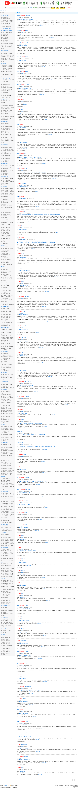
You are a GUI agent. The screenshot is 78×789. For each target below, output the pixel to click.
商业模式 (2, 108)
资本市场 (7, 146)
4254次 (23, 509)
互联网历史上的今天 (4, 304)
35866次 (23, 250)
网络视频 (2, 209)
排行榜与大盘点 (8, 97)
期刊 (53, 4)
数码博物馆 (3, 69)
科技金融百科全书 (10, 150)
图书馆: (41, 4)
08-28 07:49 (29, 227)
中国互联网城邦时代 (23, 678)
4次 (19, 729)
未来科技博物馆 (9, 71)
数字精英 (8, 51)
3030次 (23, 348)
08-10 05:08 (29, 255)
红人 (63, 1)
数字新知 (12, 55)
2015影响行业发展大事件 (24, 15)
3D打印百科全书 (4, 530)
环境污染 (2, 181)
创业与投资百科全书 (4, 99)
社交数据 (20, 225)
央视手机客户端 (33, 199)
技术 (32, 1)
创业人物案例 (3, 110)
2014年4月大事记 (22, 56)
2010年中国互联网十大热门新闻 (25, 736)
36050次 (23, 207)
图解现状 (20, 409)
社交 (44, 2)
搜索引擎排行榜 (4, 174)
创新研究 (2, 113)
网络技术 (7, 494)
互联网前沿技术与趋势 (5, 303)
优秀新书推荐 (3, 51)
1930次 (23, 613)
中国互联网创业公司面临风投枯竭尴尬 (34, 423)
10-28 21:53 (29, 339)
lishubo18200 (23, 198)
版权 (8, 550)
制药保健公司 (3, 465)
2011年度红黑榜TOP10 (23, 489)
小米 (7, 413)
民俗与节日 (7, 435)
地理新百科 (8, 653)
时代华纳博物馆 (4, 404)
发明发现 (7, 429)
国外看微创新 (21, 454)
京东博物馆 (10, 404)
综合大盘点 (11, 304)
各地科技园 (10, 72)
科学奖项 (2, 435)
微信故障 (38, 199)
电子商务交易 (26, 242)
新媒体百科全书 (4, 500)
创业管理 (7, 116)
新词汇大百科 (3, 56)
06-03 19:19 (29, 101)
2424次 (23, 601)
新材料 (10, 527)
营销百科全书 (9, 87)
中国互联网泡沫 (22, 597)
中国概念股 (11, 105)
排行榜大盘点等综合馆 (5, 243)
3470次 (23, 485)
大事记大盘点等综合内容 (5, 325)
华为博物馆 (8, 414)
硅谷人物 (7, 374)
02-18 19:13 (29, 141)
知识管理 (2, 540)
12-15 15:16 (29, 526)
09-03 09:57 (29, 368)
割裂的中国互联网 (22, 127)
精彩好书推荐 (3, 45)
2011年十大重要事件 (23, 477)
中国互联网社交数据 (23, 229)
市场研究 (2, 534)
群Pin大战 (45, 434)
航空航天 (11, 429)
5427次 (23, 439)
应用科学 (2, 626)
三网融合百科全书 (4, 199)
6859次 (23, 38)
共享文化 (6, 552)
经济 (50, 4)
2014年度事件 (3, 46)
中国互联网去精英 (22, 370)
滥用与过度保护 (10, 556)
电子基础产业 (8, 481)
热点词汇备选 (3, 24)
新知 (48, 3)
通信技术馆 (7, 240)
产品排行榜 (3, 584)
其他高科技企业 (4, 474)
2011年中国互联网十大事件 (24, 516)
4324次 (23, 278)
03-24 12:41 (29, 444)
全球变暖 (2, 180)
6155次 (23, 322)
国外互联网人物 (4, 450)
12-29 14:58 (29, 155)
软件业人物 (8, 452)
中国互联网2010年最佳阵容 (24, 748)
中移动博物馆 (8, 418)
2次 (19, 150)
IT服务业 (8, 488)
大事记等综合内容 (4, 298)
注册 (31, 7)
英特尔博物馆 (3, 394)
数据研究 (7, 542)
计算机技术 (7, 493)
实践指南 (7, 107)
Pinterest (20, 434)
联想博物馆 (3, 414)
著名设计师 (7, 449)
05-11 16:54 (29, 607)
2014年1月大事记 (22, 71)
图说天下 (12, 613)
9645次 (23, 694)
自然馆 (2, 426)
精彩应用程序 (7, 236)
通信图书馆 (3, 241)
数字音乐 (10, 205)
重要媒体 (2, 97)
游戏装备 (2, 261)
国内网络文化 (7, 567)
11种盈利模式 (21, 337)
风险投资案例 (9, 110)
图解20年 (20, 99)
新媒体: (41, 2)
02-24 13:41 (29, 126)
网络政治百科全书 (4, 43)
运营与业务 (3, 232)
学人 (66, 4)
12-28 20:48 (29, 313)
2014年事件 (3, 235)
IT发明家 (2, 446)
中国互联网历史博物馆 (5, 306)
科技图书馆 (3, 562)
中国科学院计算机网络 (26, 214)
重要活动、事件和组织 (5, 140)
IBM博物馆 (9, 394)
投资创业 (12, 539)
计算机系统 (3, 494)
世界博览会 (10, 426)
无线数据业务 (21, 241)
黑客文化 (7, 217)
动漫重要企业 (3, 278)
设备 (1, 622)
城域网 (68, 241)
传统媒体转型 (11, 504)
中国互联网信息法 (51, 214)
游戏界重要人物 (8, 246)
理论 (4, 560)
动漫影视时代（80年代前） (6, 271)
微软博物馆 (3, 391)
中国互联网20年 (22, 113)
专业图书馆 (10, 93)
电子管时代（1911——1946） (6, 334)
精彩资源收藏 (3, 612)
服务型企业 (10, 468)
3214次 (23, 636)
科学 (29, 2)
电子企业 (7, 462)
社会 (61, 1)
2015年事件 (9, 46)
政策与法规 (3, 484)
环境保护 (2, 178)
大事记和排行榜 (4, 377)
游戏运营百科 (3, 256)
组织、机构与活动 (4, 118)
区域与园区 (12, 116)
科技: (24, 1)
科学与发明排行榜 (4, 583)
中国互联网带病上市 (23, 771)
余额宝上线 (43, 199)
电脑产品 (2, 496)
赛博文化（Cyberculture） (6, 132)
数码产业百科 (3, 488)
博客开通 (45, 214)
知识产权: (57, 4)
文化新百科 (3, 642)
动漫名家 (9, 275)
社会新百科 (3, 639)
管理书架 (7, 571)
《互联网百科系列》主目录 (6, 28)
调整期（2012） (4, 295)
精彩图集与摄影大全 (4, 607)
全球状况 (2, 193)
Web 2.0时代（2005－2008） (6, 292)
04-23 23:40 (29, 421)
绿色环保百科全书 (4, 176)
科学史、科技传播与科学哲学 (6, 428)
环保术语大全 (7, 183)
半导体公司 (9, 463)
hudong (17, 785)
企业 (29, 1)
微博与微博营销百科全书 (5, 86)
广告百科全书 (3, 90)
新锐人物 (7, 55)
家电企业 (2, 462)
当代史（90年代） (4, 359)
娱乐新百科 (3, 651)
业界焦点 (2, 155)
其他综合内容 (7, 158)
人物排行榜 (3, 591)
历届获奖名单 (3, 580)
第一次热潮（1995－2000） (6, 288)
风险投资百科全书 (4, 105)
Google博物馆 (3, 393)
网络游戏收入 (58, 214)
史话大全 (2, 588)
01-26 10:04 (29, 479)
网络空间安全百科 (4, 38)
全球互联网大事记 (4, 287)
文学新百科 (8, 651)
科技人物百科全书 (4, 442)
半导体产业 (7, 486)
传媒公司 (12, 501)
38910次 (23, 307)
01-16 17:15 (29, 491)
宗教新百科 (8, 643)
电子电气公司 (3, 463)
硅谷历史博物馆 (4, 372)
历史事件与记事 (9, 384)
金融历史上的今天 (4, 161)
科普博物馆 (3, 424)
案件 (1, 560)
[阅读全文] (40, 25)
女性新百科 (3, 648)
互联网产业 (3, 478)
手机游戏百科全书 (4, 253)
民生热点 (12, 435)
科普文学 (2, 437)
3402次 (23, 532)
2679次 (23, 378)
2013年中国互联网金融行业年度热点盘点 (38, 172)
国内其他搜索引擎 (4, 168)
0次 (19, 38)
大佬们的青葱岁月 (22, 266)
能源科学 (2, 625)
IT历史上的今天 (4, 65)
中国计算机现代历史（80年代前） (7, 356)
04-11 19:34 (29, 433)
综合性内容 (11, 43)
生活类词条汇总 (10, 24)
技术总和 (2, 23)
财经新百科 (8, 642)
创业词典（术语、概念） (5, 111)
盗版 (61, 4)
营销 (46, 1)
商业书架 (2, 571)
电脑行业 (12, 486)
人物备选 (2, 74)
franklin (22, 44)
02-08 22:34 (29, 653)
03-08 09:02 (29, 618)
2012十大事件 (21, 311)
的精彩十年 (21, 570)
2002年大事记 (21, 237)
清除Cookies (60, 787)
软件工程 (2, 623)
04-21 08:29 (29, 111)
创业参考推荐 (11, 118)
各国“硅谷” (3, 379)
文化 (44, 4)
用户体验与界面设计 (4, 535)
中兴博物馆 (3, 416)
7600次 (23, 53)
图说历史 (7, 387)
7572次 (23, 334)
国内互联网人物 (4, 444)
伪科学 (11, 437)
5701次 (23, 648)
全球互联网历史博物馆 (5, 284)
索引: (24, 4)
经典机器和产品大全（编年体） (7, 329)
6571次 (23, 660)
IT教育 (12, 484)
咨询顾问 (2, 539)
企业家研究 (3, 107)
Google (10, 165)
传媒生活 (7, 514)
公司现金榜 (21, 558)
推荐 (29, 4)
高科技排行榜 (3, 589)
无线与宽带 (8, 232)
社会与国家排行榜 (4, 598)
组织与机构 (9, 95)
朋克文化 (2, 134)
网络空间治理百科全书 (5, 40)
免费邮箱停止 (44, 241)
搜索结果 (6, 10)
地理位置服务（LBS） (5, 196)
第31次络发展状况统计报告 (24, 296)
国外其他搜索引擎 (4, 170)
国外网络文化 (3, 563)
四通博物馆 (11, 413)
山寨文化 (7, 137)
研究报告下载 (3, 58)
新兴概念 (11, 503)
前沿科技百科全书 (4, 524)
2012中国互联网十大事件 (24, 314)
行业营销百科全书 (4, 92)
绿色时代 (7, 181)
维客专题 (10, 636)
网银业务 (56, 241)
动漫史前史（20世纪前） (5, 267)
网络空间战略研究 (4, 34)
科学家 (37, 2)
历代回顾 (7, 262)
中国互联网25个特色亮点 (23, 285)
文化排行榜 (3, 602)
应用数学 (2, 620)
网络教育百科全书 (4, 205)
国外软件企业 (9, 473)
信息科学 (12, 619)
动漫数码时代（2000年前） (6, 272)
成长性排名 (21, 466)
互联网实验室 (3, 532)
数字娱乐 (2, 207)
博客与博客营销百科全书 (5, 84)
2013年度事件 (9, 45)
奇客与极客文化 (8, 134)
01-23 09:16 (29, 676)
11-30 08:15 (29, 185)
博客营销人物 (9, 90)
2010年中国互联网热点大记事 (24, 759)
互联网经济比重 (20, 442)
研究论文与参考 (8, 128)
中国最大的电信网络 (37, 241)
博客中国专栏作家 (4, 636)
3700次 (23, 165)
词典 (34, 3)
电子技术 (12, 493)
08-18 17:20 (33, 239)
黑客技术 (8, 214)
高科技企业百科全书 (4, 458)
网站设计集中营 (4, 610)
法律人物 (2, 555)
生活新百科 (8, 650)
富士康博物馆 (8, 408)
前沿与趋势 (7, 191)
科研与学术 (3, 367)
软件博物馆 (8, 69)
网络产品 (7, 496)
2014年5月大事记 (22, 42)
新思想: (41, 3)
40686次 (23, 451)
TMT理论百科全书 (4, 617)
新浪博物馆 (10, 411)
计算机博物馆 (3, 66)
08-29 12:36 (29, 584)
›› (75, 780)
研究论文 (10, 552)
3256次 (23, 567)
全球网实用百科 (4, 537)
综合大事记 (8, 603)
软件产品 (11, 496)
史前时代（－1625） (5, 330)
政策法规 (2, 233)
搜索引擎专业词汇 (4, 171)
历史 (27, 3)
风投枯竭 (20, 419)
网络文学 (7, 131)
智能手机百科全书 (10, 225)
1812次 (23, 27)
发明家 (2, 432)
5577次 (23, 393)
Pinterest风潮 (19, 431)
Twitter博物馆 (3, 400)
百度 (13, 165)
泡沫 (20, 593)
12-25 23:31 (29, 170)
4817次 (23, 179)
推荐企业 (9, 419)
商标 (10, 550)
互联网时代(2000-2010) (5, 341)
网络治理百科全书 (4, 125)
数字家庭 (12, 191)
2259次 (23, 683)
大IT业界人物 (10, 450)
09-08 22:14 (33, 198)
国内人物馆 (8, 229)
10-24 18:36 (30, 44)
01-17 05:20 (29, 298)
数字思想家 (10, 53)
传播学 (53, 2)
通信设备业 (3, 480)
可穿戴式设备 (3, 225)
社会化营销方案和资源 (5, 81)
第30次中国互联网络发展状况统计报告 (26, 385)
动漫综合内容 (3, 280)
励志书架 (7, 573)
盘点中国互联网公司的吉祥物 (24, 504)
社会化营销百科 (4, 79)
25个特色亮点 (21, 281)
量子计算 (2, 529)
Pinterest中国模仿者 (39, 434)
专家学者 (11, 453)
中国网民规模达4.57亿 (38, 690)
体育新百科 (3, 650)
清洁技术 (11, 178)
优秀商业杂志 (9, 563)
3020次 (23, 741)
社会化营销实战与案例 (5, 83)
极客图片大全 (10, 610)
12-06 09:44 (29, 537)
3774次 (23, 193)
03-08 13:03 (29, 456)
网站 (44, 3)
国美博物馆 (3, 407)
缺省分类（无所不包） (5, 15)
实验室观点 (9, 630)
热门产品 (7, 498)
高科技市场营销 (9, 483)
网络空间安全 (3, 214)
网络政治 (2, 126)
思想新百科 (8, 639)
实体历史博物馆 (4, 72)
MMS (18, 242)
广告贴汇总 (3, 26)
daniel (22, 32)
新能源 (6, 527)
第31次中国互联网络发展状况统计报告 (26, 299)
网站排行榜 (7, 588)
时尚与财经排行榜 (10, 589)
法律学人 (11, 553)
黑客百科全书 (3, 211)
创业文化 (2, 137)
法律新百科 (3, 645)
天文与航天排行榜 (4, 581)
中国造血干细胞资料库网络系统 (42, 242)
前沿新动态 (11, 59)
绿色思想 (2, 183)
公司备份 (9, 474)
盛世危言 (20, 535)
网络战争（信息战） (4, 37)
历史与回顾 (7, 511)
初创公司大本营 (4, 114)
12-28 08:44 (29, 514)
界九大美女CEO (22, 616)
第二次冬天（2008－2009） (6, 316)
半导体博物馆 (3, 68)
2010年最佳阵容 (22, 744)
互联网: (41, 1)
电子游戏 (7, 250)
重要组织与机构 (10, 558)
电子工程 (10, 622)
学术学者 (7, 113)
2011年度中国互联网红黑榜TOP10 (25, 492)
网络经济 (2, 545)
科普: (24, 2)
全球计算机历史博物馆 (5, 327)
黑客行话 (2, 217)
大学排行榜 (8, 594)
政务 (48, 1)
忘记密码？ (35, 7)
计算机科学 (3, 619)
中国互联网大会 (33, 242)
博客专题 (2, 637)
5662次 (23, 68)
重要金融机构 (7, 155)
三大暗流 (20, 628)
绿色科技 (7, 178)
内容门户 (2, 191)
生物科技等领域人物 (4, 453)
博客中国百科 (3, 634)
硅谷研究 (2, 376)
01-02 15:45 (29, 723)
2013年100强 (21, 153)
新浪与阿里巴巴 (49, 199)
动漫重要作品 (3, 277)
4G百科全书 (3, 224)
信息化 (6, 209)
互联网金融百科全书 (4, 144)
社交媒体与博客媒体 (4, 503)
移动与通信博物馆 (4, 221)
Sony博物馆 (3, 402)
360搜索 (2, 167)
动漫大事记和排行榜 (4, 282)
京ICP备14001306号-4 (73, 785)
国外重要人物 (3, 550)
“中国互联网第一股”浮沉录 (32, 550)
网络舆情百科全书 (4, 35)
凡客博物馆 (8, 405)
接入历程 (20, 139)
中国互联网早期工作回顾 (23, 186)
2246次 (23, 764)
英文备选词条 (3, 20)
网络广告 (2, 188)
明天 (22, 433)
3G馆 (37, 3)
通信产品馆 (8, 238)
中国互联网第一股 (22, 550)
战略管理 (2, 543)
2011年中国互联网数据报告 (24, 527)
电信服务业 (3, 481)
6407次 (23, 150)
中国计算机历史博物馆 (5, 351)
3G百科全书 (8, 224)
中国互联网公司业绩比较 (23, 643)
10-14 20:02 (30, 73)
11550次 (23, 263)
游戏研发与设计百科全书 (5, 254)
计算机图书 (3, 568)
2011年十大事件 (22, 512)
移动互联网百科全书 (4, 222)
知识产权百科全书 (4, 547)
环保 (70, 3)
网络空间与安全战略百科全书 (6, 30)
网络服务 (7, 190)
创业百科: (57, 2)
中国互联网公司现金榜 (23, 562)
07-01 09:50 (29, 398)
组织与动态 (12, 181)
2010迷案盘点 (21, 698)
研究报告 (2, 301)
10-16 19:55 (30, 58)
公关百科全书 (3, 89)
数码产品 (2, 498)
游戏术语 (7, 248)
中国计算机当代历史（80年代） (7, 358)
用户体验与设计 (8, 565)
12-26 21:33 (29, 327)
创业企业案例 (7, 108)
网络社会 (2, 123)
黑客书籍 (9, 215)
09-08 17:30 (29, 572)
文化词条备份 (8, 26)
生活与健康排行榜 (9, 602)
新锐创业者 (3, 102)
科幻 (32, 2)
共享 (63, 4)
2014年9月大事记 (22, 30)
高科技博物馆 (3, 63)
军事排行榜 (11, 583)
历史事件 (2, 374)
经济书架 (7, 570)
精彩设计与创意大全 (4, 609)
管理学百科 (3, 640)
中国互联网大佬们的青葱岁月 (24, 270)
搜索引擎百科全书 (4, 163)
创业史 (70, 2)
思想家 (53, 3)
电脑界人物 (3, 452)
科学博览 (2, 429)
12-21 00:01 (29, 758)
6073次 (23, 96)
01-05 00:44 (29, 711)
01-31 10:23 (29, 468)
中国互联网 (21, 34)
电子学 (11, 620)
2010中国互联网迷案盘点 (24, 701)
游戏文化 (2, 248)
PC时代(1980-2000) (4, 340)
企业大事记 (3, 421)
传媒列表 (12, 512)
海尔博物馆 (3, 410)
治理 (68, 1)
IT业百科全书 (3, 476)
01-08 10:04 (29, 700)
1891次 (23, 578)
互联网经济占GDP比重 (39, 446)
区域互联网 (12, 193)
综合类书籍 (3, 576)
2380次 (23, 497)
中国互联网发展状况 (29, 241)
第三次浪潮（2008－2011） (6, 293)
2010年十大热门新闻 (23, 732)
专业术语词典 (3, 95)
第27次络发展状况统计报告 (24, 686)
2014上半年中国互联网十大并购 (25, 88)
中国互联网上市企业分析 (23, 329)
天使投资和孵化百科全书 (5, 104)
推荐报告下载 (3, 632)
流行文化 (10, 135)
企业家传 (2, 570)
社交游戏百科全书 (4, 251)
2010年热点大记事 (22, 756)
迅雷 (32, 214)
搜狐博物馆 (3, 413)
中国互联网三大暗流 (23, 632)
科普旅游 (7, 437)
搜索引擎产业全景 (4, 165)
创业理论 (12, 107)
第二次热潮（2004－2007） (6, 314)
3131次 (23, 363)
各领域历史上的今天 (9, 74)
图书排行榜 (8, 591)
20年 (20, 109)
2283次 (23, 706)
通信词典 (2, 240)
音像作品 (2, 567)
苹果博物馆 (8, 391)
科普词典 (2, 439)
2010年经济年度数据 (23, 651)
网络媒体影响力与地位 (38, 214)
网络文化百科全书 (4, 121)
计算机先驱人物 (10, 346)
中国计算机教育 (7, 366)
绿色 (63, 3)
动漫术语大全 (9, 278)
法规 (68, 4)
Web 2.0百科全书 (4, 204)
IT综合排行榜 (3, 592)
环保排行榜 (3, 184)
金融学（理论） (4, 152)
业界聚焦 (2, 259)
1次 (19, 27)
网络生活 (7, 123)
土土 (22, 17)
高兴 (22, 86)
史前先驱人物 (3, 346)
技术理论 (9, 625)
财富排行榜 (9, 592)
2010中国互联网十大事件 (24, 713)
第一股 (20, 547)
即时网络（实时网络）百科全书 (7, 194)
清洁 (61, 3)
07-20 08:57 (29, 383)
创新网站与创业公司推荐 (5, 100)
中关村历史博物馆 (4, 381)
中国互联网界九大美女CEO (24, 620)
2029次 (23, 543)
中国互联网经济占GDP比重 (50, 446)
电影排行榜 (11, 598)
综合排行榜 (3, 600)
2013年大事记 (21, 196)
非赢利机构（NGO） (8, 139)
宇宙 (34, 2)
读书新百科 (3, 654)
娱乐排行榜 (8, 595)
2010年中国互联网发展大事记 (24, 608)
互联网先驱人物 (4, 299)
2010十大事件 (21, 709)
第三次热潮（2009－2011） (6, 317)
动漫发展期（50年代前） (5, 269)
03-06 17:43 (29, 630)
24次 (19, 81)
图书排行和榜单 (9, 576)
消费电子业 (8, 480)
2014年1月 (21, 75)
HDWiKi (6, 785)
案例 (68, 2)
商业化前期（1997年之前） (6, 308)
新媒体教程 (3, 501)
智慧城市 (2, 190)
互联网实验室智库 (4, 628)
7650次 (24, 81)
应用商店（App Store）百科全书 (7, 201)
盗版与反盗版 (6, 549)
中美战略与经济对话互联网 (24, 199)
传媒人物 (9, 444)
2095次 (23, 671)
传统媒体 (2, 511)
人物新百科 (3, 646)
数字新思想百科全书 (4, 50)
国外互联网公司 (4, 460)
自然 (27, 2)
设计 (6, 625)
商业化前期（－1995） (5, 285)
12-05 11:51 (30, 32)
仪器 (4, 622)
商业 (46, 4)
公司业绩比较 (21, 640)
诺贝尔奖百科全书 (4, 434)
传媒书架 (11, 573)
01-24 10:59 (29, 665)
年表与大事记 (3, 440)
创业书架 (2, 573)
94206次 (23, 120)
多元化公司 (7, 467)
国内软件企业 (3, 473)
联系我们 (66, 787)
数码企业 (9, 460)
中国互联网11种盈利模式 (23, 341)
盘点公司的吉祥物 (22, 500)
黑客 (66, 1)
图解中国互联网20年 (23, 103)
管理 (48, 4)
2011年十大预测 (22, 663)
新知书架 (2, 565)
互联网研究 (7, 539)
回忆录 (2, 366)
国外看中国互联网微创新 (23, 458)
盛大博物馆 (3, 418)
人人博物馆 (3, 405)
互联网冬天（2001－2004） (6, 290)
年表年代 (11, 21)
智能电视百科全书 (4, 519)
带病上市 (20, 767)
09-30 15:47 (29, 560)
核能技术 (2, 527)
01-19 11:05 (29, 688)
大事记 (2, 76)
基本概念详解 (7, 23)
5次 (19, 250)
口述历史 (12, 387)
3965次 (23, 625)
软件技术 (2, 493)
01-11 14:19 (29, 502)
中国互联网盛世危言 (23, 539)
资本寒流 (20, 582)
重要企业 (11, 248)
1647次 (23, 474)
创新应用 (2, 61)
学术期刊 (2, 574)
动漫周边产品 (9, 277)
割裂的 (20, 124)
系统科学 (7, 619)
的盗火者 (20, 352)
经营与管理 (3, 514)
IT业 (34, 1)
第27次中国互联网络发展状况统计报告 (26, 690)
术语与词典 (8, 478)
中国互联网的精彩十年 (23, 574)
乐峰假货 (54, 199)
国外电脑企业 (3, 471)
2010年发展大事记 (22, 605)
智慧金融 (2, 146)
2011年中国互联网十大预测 (24, 666)
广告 (44, 1)
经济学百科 (8, 640)
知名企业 (2, 467)
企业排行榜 (3, 422)
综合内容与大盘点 (4, 219)
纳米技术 (2, 525)
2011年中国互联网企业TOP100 (25, 400)
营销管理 (9, 537)
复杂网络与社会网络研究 (5, 129)
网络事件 (2, 128)
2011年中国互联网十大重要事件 (25, 481)
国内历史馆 (8, 227)
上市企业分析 (21, 325)
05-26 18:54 (29, 595)
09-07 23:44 (33, 213)
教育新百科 (8, 646)
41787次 (23, 106)
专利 (1, 549)
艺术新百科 (3, 653)
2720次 (23, 520)
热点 (34, 4)
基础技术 (12, 494)
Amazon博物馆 (10, 397)
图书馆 (5, 426)
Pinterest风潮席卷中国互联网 (28, 434)
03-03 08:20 (29, 642)
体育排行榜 (8, 584)
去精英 (20, 366)
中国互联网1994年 (22, 257)
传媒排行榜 (3, 595)
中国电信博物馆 (4, 419)
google (53, 1)
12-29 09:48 (29, 746)
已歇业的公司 (3, 348)
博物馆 (4, 431)
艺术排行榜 (11, 581)
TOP (70, 787)
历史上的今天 (10, 65)
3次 (19, 68)
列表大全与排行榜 (4, 456)
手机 (32, 3)
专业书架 (7, 545)
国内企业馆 (3, 230)
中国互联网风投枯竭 (23, 423)
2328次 (23, 590)
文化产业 (2, 489)
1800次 (23, 729)
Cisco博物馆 (8, 396)
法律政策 (2, 116)
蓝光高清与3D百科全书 (5, 520)
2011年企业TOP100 (23, 396)
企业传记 (7, 568)
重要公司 (12, 543)
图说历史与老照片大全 (5, 613)
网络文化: (57, 1)
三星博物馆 (9, 400)
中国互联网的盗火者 (23, 355)
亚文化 (70, 1)
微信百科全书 (3, 87)
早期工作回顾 (21, 183)
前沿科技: (57, 3)
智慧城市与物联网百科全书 (6, 153)
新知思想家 (3, 55)
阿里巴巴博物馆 (4, 411)
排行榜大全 (3, 578)
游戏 (50, 1)
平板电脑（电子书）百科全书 (6, 522)
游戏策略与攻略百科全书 (5, 257)
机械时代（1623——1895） (6, 332)
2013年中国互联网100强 (23, 157)
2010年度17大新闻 (22, 721)
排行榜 (37, 4)
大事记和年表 (3, 383)
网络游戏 (2, 246)
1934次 (23, 752)
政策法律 (2, 158)
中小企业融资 (3, 150)
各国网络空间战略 (4, 41)
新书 (46, 3)
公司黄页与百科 (4, 93)
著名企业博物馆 (4, 389)
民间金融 (11, 149)
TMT (36, 1)
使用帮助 (7, 21)
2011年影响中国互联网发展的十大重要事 (39, 481)
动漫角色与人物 (4, 275)
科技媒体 (11, 570)
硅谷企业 (11, 374)
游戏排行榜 (3, 262)
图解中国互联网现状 (23, 413)
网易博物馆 (8, 416)
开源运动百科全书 (4, 135)
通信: (24, 3)
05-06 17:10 (29, 268)
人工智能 (11, 525)
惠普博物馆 (3, 396)
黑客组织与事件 (4, 215)
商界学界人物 (7, 446)
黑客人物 (2, 212)
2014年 (25, 34)
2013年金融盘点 (22, 168)
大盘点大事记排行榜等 (5, 370)
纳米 (66, 3)
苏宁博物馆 (8, 407)
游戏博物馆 (3, 245)
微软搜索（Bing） (8, 167)
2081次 (23, 718)
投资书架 (11, 571)
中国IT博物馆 (9, 68)
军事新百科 (3, 643)
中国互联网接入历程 (23, 142)
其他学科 (7, 620)
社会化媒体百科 (11, 79)
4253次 (23, 416)
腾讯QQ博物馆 (9, 410)
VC (61, 2)
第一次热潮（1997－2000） (6, 311)
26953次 (23, 222)
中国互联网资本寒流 (23, 585)
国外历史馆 (3, 227)
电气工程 (7, 623)
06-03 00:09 (29, 411)
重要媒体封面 (7, 637)
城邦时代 (20, 674)
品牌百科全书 (9, 89)
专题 (32, 4)
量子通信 (11, 222)
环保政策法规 (7, 180)
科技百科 (2, 10)
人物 (27, 1)
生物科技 (7, 525)
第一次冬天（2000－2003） (6, 313)
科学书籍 (7, 574)
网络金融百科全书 (4, 147)
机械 (7, 622)
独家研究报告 (3, 630)
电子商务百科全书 (8, 207)
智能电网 (7, 529)
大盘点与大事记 (9, 264)
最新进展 (7, 439)
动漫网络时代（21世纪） (5, 274)
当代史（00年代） (4, 361)
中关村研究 (3, 387)
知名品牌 (12, 467)
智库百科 (7, 534)
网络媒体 (7, 501)
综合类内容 (7, 376)
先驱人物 (2, 449)
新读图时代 (3, 615)
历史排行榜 (3, 586)
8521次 (23, 135)
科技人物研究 (9, 455)
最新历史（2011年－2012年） (6, 362)
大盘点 (2, 349)
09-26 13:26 (29, 354)
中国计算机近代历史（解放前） (7, 355)
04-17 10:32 (29, 283)
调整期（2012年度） (5, 319)
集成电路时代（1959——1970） (7, 337)
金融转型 (10, 147)
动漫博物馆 (3, 266)
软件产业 (2, 486)
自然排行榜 (9, 580)
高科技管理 (3, 483)
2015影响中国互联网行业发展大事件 (26, 19)
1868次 (23, 555)
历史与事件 (7, 261)
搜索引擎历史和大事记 (5, 173)
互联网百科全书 (4, 186)
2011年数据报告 (22, 524)
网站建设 (7, 193)
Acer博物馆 (3, 408)
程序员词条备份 (10, 20)
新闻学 (11, 509)
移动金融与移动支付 (4, 149)
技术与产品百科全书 (4, 491)
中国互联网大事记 (4, 309)
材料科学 (11, 623)
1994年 (20, 253)
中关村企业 (3, 384)
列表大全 (6, 349)
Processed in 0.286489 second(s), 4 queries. (9, 787)
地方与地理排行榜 (4, 597)
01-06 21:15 (29, 17)
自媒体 (2, 504)
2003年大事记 (21, 211)
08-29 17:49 (29, 86)
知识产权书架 (3, 556)
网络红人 (2, 131)
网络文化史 (8, 600)
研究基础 (11, 545)
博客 (46, 2)
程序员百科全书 (9, 447)
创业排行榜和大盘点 (4, 119)
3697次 (23, 406)
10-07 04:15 (29, 549)
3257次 (23, 776)
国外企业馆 (8, 230)
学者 (48, 2)
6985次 (23, 427)
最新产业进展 (8, 367)
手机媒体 (8, 508)
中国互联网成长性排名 (23, 469)
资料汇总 (7, 301)
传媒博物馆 (3, 71)
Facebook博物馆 (10, 393)
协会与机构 (12, 439)
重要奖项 (10, 434)
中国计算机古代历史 (4, 353)
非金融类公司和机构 (4, 156)
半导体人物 (3, 447)
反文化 (2, 139)
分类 (27, 4)
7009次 (23, 293)
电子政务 (11, 190)
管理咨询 (7, 540)
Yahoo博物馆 (3, 399)
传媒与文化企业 (4, 470)
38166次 (23, 234)
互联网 (2, 552)
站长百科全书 (3, 198)
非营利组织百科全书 (4, 59)
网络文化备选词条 (4, 17)
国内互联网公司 (11, 470)
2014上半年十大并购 (23, 84)
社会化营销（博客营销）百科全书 (7, 78)
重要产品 (2, 250)
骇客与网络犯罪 (8, 212)
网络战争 (10, 125)
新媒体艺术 (3, 509)
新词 (50, 3)
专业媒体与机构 (8, 515)
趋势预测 (8, 58)
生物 (68, 3)
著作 (70, 4)
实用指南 (11, 574)
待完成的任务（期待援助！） (6, 18)
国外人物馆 (3, 229)
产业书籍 (12, 568)
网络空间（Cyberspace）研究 (6, 32)
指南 (66, 2)
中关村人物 (9, 383)
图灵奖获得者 (3, 455)
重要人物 (2, 48)
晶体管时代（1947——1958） (6, 335)
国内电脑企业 (9, 471)
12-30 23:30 (29, 734)
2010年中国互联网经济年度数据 (25, 655)
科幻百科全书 (9, 431)
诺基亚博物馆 (3, 397)
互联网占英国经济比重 (30, 446)
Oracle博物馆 (8, 402)
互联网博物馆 (9, 66)
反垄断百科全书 (10, 56)
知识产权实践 (3, 558)
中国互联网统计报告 (61, 199)
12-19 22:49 (29, 769)
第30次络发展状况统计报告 (24, 381)
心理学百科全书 (9, 645)
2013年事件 (7, 233)
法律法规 (2, 553)
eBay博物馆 (9, 399)
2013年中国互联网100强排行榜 (35, 157)
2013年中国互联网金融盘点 (24, 172)
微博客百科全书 (10, 198)
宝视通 (20, 214)
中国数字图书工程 (62, 241)
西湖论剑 (21, 242)
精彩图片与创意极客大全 (5, 605)
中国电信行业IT (52, 242)
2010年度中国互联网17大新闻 (24, 724)
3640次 (23, 462)
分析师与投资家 (4, 53)
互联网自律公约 (51, 241)
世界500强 (9, 465)
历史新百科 (8, 648)
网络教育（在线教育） (9, 188)
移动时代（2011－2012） (6, 343)
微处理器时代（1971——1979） (7, 338)
